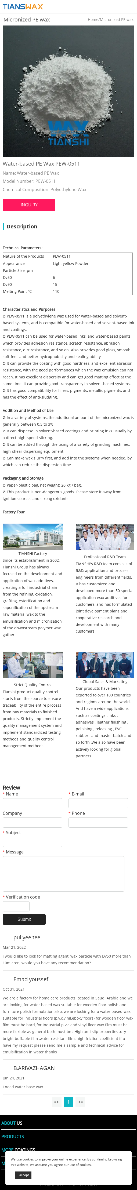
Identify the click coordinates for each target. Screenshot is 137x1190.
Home (93, 19)
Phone (76, 813)
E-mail (76, 794)
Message (13, 852)
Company (12, 813)
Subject (12, 832)
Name (10, 794)
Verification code (21, 897)
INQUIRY (29, 205)
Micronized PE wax (117, 19)
